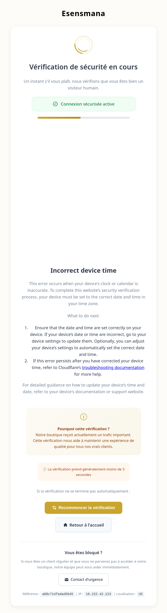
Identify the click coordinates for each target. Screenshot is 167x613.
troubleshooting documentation (113, 367)
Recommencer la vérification (83, 507)
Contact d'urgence (83, 579)
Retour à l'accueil (83, 525)
